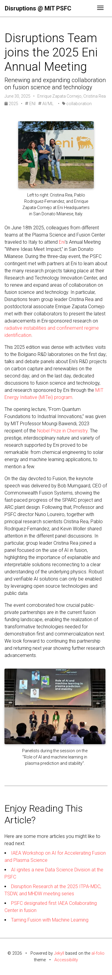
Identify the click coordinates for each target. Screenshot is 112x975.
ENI (30, 103)
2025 (11, 103)
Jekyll (59, 953)
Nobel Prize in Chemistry (62, 431)
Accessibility (66, 959)
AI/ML (45, 103)
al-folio (98, 953)
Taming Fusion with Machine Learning (49, 920)
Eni (62, 242)
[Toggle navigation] (100, 8)
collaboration (77, 103)
